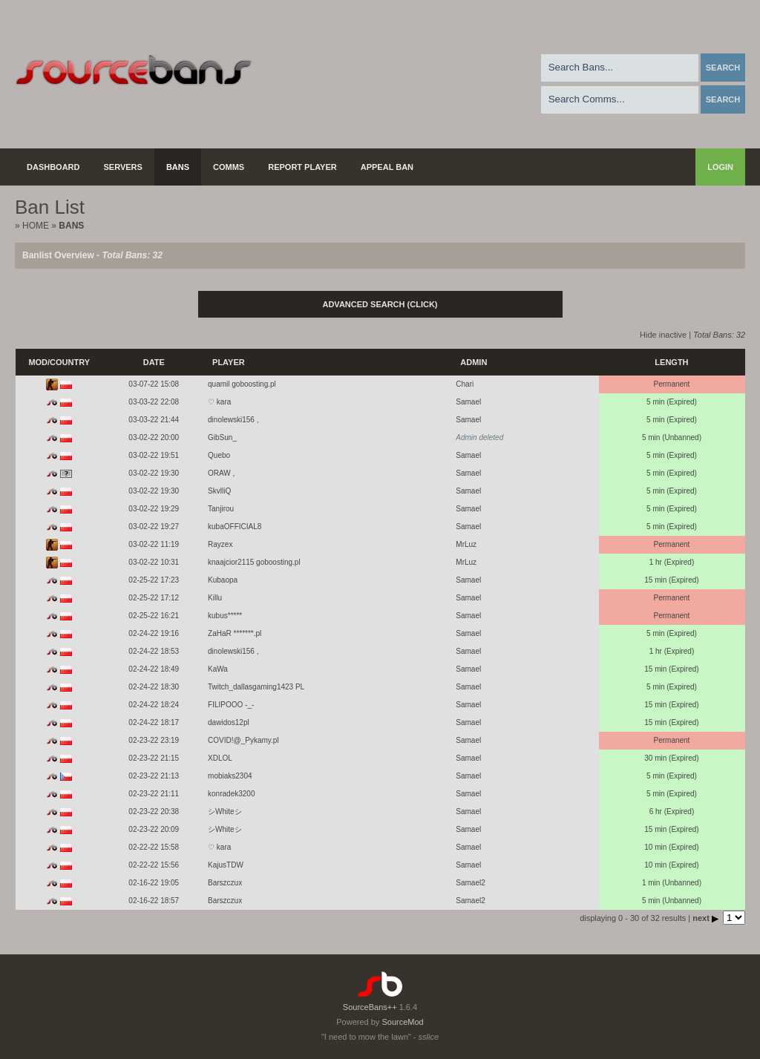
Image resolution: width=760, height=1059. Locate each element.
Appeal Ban (387, 167)
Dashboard (53, 167)
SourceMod (402, 1021)
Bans (177, 167)
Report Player (302, 167)
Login (720, 167)
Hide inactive (663, 334)
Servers (123, 167)
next (706, 918)
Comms (228, 167)
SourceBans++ (370, 1007)
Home (35, 225)
